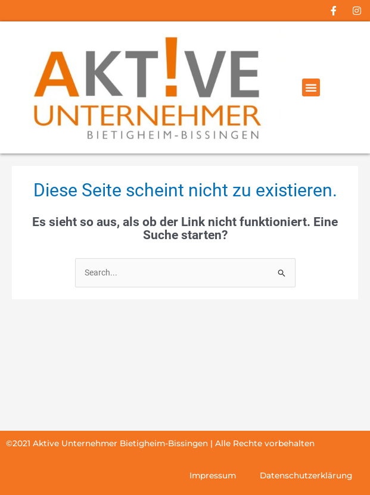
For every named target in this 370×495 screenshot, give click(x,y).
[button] (311, 87)
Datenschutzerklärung (306, 475)
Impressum (212, 475)
